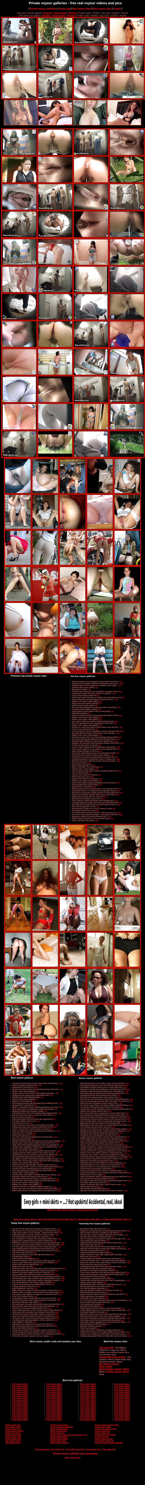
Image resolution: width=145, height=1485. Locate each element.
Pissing (73, 13)
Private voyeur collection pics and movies (75, 1453)
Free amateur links (93, 1449)
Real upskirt (105, 1366)
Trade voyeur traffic (72, 1458)
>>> (120, 682)
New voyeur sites (81, 8)
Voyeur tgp (64, 8)
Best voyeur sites (102, 8)
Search (117, 8)
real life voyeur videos (117, 1371)
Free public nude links (75, 1449)
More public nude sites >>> (91, 1219)
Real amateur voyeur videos (114, 1369)
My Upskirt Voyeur (109, 1364)
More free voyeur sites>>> (25, 1219)
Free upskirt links (57, 1449)
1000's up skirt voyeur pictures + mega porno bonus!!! (73, 1209)
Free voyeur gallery (20, 1384)
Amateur (47, 13)
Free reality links (109, 1449)
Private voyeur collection (43, 8)
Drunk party (60, 13)
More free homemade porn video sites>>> (58, 1219)
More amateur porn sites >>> (118, 1219)
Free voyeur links (42, 1449)
